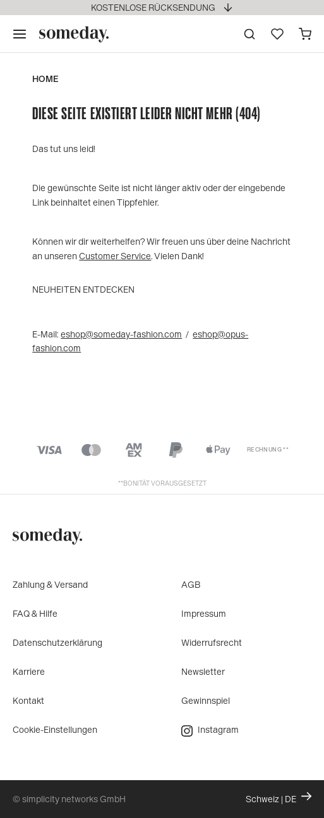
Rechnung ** (268, 449)
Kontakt (28, 700)
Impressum (203, 613)
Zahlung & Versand (50, 584)
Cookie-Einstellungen (55, 729)
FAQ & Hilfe (35, 613)
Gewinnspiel (205, 700)
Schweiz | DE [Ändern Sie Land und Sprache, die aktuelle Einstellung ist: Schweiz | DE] (278, 798)
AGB (191, 584)
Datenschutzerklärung (57, 642)
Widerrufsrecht (211, 642)
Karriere (29, 671)
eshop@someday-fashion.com (121, 334)
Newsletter (203, 671)
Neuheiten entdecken (83, 289)
